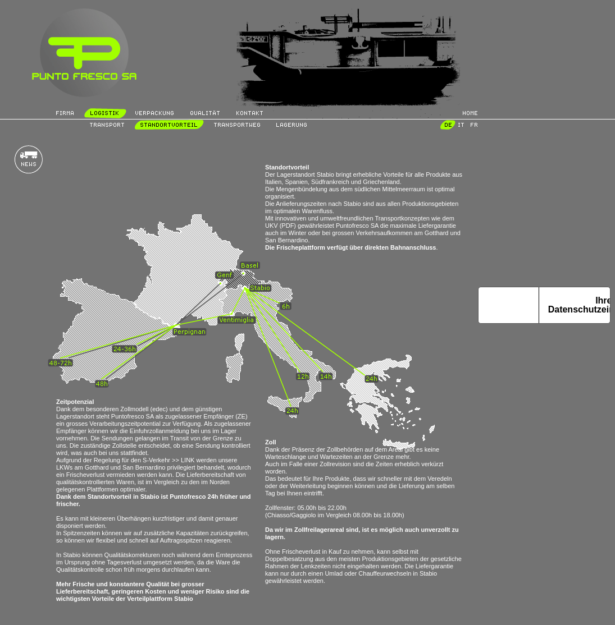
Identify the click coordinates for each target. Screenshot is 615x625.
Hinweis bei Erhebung (509, 305)
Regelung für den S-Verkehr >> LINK (144, 460)
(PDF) (288, 225)
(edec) (159, 409)
